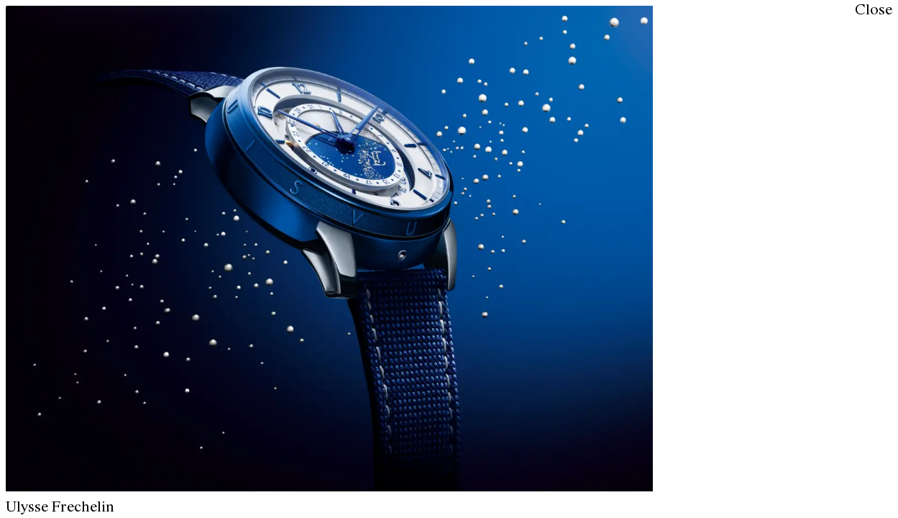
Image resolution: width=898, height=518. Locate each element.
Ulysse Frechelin (60, 508)
